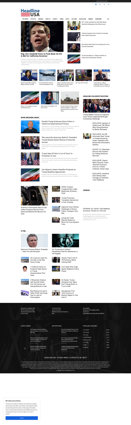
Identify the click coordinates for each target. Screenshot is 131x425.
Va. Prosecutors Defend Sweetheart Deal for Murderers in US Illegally (65, 251)
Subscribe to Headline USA (28, 308)
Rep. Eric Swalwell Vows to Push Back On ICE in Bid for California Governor (41, 55)
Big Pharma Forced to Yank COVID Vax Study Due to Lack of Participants (38, 294)
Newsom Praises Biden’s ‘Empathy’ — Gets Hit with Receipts (34, 250)
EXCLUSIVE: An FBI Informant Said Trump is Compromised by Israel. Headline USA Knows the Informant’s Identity (101, 139)
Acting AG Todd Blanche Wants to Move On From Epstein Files (70, 221)
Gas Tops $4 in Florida (81, 83)
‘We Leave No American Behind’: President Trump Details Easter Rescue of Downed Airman (59, 139)
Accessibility (86, 308)
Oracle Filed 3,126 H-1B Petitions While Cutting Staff (69, 260)
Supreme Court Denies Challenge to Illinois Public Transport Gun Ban (70, 210)
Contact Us (86, 311)
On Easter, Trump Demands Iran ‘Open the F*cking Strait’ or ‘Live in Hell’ (69, 283)
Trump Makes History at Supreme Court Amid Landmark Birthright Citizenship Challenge (96, 117)
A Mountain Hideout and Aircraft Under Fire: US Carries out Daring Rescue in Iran (38, 283)
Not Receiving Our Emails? (28, 310)
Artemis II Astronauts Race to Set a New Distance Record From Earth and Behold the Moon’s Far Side (34, 211)
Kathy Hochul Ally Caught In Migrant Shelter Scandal (28, 83)
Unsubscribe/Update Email (28, 311)
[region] (21, 410)
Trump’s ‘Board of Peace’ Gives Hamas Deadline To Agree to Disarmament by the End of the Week (69, 108)
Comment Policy (56, 308)
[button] (108, 19)
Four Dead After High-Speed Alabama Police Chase (70, 269)
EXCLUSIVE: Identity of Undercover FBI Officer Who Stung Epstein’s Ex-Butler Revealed (101, 126)
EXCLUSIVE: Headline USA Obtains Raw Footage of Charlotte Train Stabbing (100, 177)
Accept (22, 418)
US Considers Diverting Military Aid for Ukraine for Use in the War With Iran (39, 331)
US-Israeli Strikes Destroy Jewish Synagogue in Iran (46, 83)
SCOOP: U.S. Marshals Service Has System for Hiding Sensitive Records (101, 152)
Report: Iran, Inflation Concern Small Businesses (29, 107)
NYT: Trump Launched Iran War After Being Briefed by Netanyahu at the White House (69, 339)
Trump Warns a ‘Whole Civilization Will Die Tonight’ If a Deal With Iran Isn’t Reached (102, 84)
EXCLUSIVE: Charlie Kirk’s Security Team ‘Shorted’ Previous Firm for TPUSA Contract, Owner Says (100, 164)
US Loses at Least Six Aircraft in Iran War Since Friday (38, 260)
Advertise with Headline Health (91, 310)
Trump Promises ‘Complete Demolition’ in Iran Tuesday (69, 200)
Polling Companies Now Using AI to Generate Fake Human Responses (69, 348)
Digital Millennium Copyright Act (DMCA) (93, 313)
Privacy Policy (24, 313)
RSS (53, 313)
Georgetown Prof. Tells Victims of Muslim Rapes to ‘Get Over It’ (69, 294)
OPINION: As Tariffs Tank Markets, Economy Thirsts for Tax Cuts (96, 210)
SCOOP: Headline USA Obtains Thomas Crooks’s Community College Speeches (38, 348)
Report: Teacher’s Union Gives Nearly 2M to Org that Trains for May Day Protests (65, 84)
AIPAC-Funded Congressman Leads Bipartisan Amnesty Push (69, 190)
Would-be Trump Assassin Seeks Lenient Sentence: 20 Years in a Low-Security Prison (39, 339)
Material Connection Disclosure (60, 311)
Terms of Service (56, 310)
